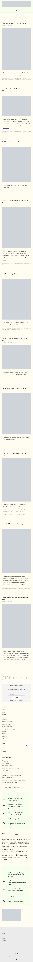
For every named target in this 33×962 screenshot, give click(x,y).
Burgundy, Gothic (5, 717)
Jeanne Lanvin (19, 79)
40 (27, 677)
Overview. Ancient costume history (8, 785)
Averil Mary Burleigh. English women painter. (15, 274)
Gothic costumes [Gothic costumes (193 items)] (6, 846)
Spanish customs (20, 663)
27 (21, 677)
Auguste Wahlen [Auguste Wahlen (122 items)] (17, 841)
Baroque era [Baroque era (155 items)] (25, 841)
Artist (6, 329)
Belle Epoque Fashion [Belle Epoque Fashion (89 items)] (12, 842)
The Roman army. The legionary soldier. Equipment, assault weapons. (17, 874)
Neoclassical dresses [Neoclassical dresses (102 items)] (6, 852)
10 (8, 677)
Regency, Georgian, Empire (7, 728)
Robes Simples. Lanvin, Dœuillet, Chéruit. (14, 23)
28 (23, 677)
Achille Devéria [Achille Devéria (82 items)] (4, 839)
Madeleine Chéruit (28, 79)
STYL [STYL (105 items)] (12, 857)
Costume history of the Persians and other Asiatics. (12, 775)
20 (10, 677)
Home (1, 13)
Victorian (3, 733)
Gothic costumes (17, 329)
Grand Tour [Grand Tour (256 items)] (15, 846)
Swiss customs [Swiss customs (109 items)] (17, 857)
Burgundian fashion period (11, 329)
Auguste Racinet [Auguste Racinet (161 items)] (9, 841)
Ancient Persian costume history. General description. (12, 768)
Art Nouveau (14, 514)
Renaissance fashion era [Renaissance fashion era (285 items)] (10, 855)
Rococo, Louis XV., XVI (6, 724)
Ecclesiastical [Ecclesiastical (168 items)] (5, 844)
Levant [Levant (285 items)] (11, 849)
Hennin (30, 442)
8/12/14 (3, 275)
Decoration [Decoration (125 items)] (27, 843)
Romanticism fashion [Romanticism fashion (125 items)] (6, 857)
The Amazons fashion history (7, 772)
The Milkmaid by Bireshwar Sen (11, 142)
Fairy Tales (16, 377)
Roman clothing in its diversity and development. (11, 787)
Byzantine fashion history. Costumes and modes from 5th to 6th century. (16, 779)
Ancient (3, 709)
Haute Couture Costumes (13, 79)
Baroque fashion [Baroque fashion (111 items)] (5, 842)
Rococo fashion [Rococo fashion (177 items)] (23, 855)
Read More (6, 128)
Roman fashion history (6, 770)
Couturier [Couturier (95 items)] (3, 843)
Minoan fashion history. (6, 763)
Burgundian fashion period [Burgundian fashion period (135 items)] (23, 842)
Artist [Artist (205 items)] (3, 841)
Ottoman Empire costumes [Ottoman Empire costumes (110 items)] (20, 852)
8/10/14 (3, 601)
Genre (24, 377)
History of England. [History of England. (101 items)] (23, 846)
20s (5, 588)
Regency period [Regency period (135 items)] (18, 854)
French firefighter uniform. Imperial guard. (14, 524)
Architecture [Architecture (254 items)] (17, 839)
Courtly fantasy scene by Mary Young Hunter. (15, 388)
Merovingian (4, 712)
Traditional (14, 588)
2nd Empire (4, 731)
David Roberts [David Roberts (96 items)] (21, 843)
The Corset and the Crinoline (7, 765)
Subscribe (16, 697)
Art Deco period (26, 263)
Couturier (3, 79)
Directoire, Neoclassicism (7, 726)
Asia (9, 377)
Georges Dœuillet (7, 79)
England (25, 328)
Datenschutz (4, 940)
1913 (7, 514)
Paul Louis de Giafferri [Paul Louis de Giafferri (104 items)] (6, 854)
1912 (9, 328)
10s (5, 78)
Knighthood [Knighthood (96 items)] (25, 848)
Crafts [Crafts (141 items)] (6, 843)
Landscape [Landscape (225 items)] (5, 849)
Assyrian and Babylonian (6, 767)
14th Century (7, 328)
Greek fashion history (6, 761)
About (3, 931)
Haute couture (19, 78)
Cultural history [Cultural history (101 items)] (12, 843)
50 (29, 677)
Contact (3, 933)
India (26, 377)
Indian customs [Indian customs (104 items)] (11, 848)
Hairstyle (27, 328)
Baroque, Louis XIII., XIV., (7, 722)
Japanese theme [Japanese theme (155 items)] (18, 848)
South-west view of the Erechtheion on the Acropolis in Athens (17, 882)
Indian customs (4, 378)
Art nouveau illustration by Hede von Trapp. (14, 453)
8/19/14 (3, 25)
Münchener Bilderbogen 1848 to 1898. (9, 784)
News (5, 13)
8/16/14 (3, 143)
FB (17, 954)
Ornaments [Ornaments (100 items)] (12, 852)
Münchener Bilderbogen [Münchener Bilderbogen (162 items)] (21, 851)
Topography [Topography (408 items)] (25, 857)
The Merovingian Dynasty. (15, 819)
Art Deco (13, 78)
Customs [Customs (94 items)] (16, 843)
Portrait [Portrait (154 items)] (12, 854)
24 (14, 677)
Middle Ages (23, 442)
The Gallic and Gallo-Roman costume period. (10, 773)
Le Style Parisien (24, 78)
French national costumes (26, 588)
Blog (2, 947)
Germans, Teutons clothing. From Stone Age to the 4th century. (14, 780)
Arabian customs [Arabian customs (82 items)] (9, 839)
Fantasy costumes (20, 377)
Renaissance (4, 719)
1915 (7, 78)
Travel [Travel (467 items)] (4, 859)
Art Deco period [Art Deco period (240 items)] (26, 839)
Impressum (4, 942)
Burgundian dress (17, 328)
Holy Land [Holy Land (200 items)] (4, 848)
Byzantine (3, 710)
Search (3, 743)
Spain (11, 663)
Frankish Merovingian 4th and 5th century (10, 777)
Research (3, 948)
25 (16, 677)
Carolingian (4, 714)
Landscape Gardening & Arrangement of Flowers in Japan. (15, 806)
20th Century (10, 13)
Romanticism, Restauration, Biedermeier (10, 729)
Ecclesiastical (12, 377)
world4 (6, 25)
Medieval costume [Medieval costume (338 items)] (8, 851)
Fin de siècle (4, 734)
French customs (20, 588)
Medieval (3, 716)
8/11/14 (3, 455)
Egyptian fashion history (6, 760)
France (16, 78)
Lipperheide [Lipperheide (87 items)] (16, 849)
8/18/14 (3, 92)
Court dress (21, 328)
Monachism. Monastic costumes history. (9, 782)
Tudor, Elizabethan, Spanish (7, 721)
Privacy (3, 938)
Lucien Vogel (23, 79)
